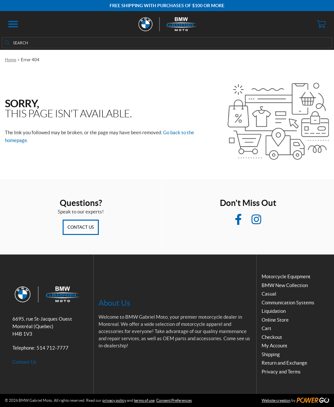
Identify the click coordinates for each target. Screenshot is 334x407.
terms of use (144, 400)
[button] (13, 24)
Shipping (271, 354)
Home (10, 59)
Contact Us (81, 227)
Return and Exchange (284, 363)
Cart (266, 328)
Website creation (276, 400)
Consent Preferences (174, 400)
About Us (114, 302)
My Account (274, 345)
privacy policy (114, 400)
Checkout (272, 337)
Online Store (275, 320)
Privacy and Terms (281, 371)
